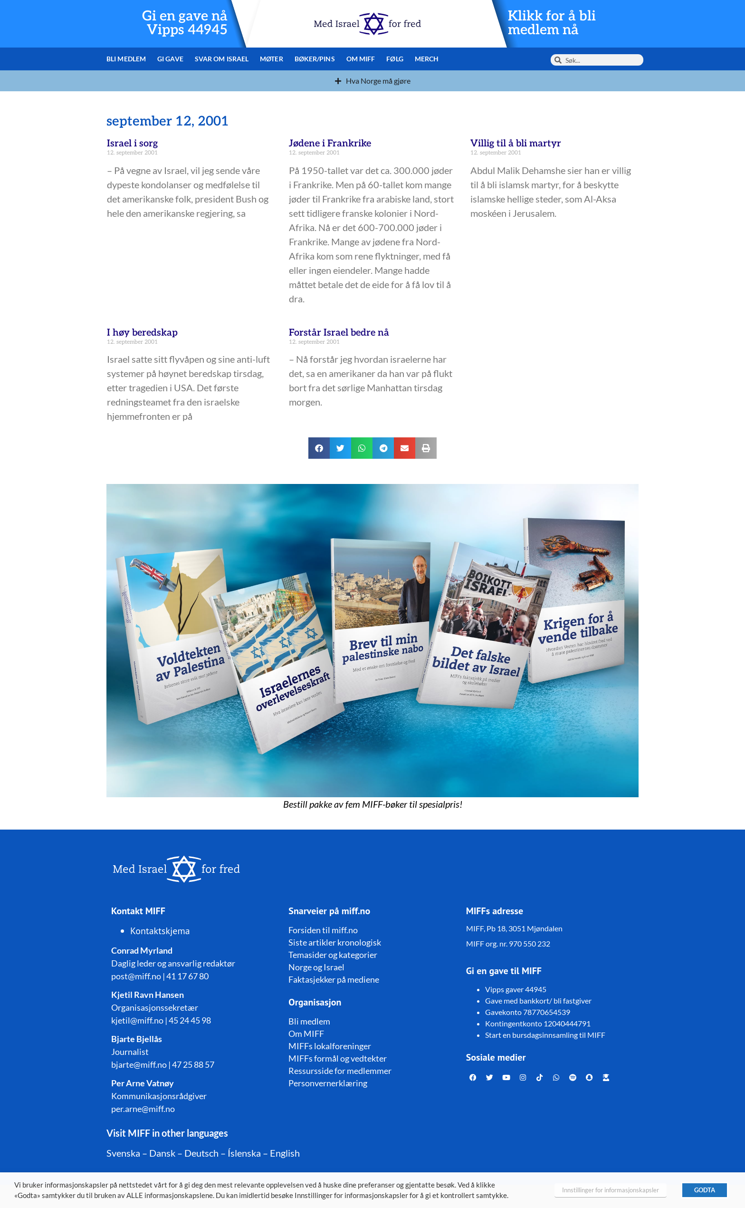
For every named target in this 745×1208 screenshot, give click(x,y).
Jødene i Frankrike (330, 143)
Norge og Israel (316, 967)
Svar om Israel (221, 59)
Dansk (162, 1153)
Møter (271, 59)
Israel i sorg (132, 143)
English (285, 1153)
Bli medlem (126, 59)
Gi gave (170, 59)
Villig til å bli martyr (515, 143)
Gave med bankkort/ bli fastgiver (538, 1000)
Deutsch (201, 1153)
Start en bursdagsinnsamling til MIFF (545, 1034)
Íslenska (244, 1153)
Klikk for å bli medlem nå (552, 23)
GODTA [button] (704, 1190)
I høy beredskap (142, 332)
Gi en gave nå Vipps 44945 (185, 23)
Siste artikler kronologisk (334, 942)
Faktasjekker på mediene (333, 979)
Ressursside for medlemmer (340, 1070)
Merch (427, 59)
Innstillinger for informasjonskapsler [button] (610, 1190)
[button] (319, 448)
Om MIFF (360, 59)
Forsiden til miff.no (323, 930)
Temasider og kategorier (332, 954)
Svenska (123, 1153)
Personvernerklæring (327, 1083)
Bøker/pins (315, 59)
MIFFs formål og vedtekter (337, 1058)
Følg (394, 59)
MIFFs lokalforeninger (329, 1046)
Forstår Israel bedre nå (339, 332)
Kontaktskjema (160, 931)
